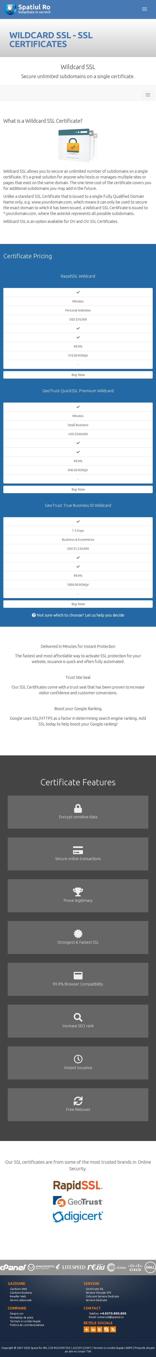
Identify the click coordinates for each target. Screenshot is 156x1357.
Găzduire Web (18, 1288)
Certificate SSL (95, 1288)
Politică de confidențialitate (27, 1325)
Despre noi (16, 1313)
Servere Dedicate (96, 1300)
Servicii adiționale (21, 1300)
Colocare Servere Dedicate (102, 1296)
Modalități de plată (21, 1317)
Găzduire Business (21, 1292)
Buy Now (78, 375)
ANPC (129, 1347)
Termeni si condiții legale (25, 1321)
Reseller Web (18, 1296)
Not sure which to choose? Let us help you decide (78, 615)
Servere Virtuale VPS (98, 1292)
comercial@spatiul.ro (110, 1317)
